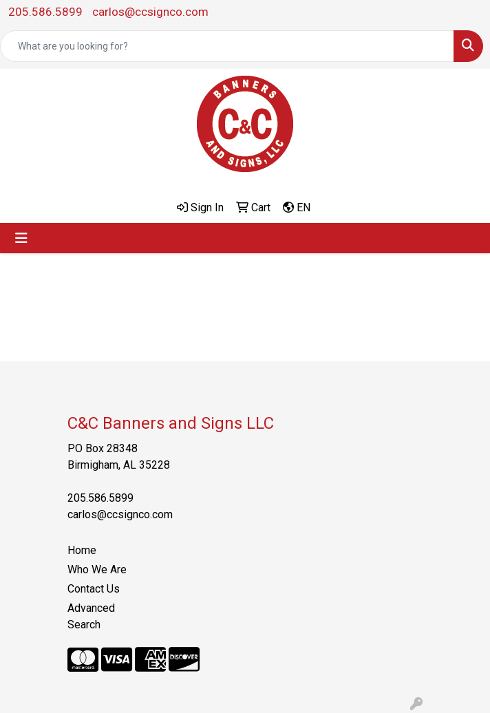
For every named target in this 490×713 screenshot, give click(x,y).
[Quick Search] (227, 46)
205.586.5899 (45, 12)
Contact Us (93, 588)
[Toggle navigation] (21, 238)
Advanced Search (91, 616)
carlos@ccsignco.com (150, 12)
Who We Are (97, 569)
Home (81, 550)
